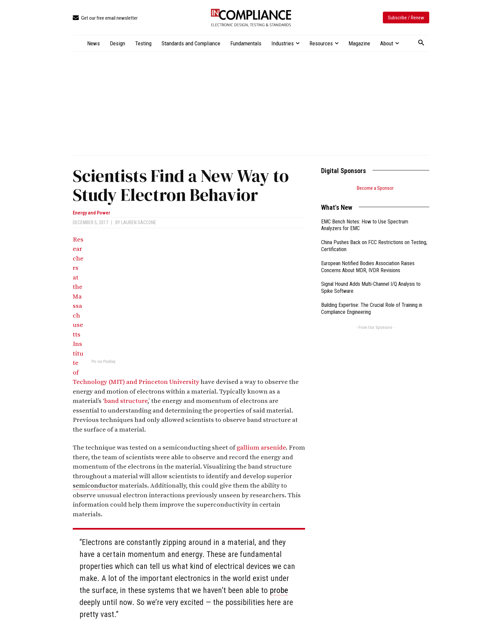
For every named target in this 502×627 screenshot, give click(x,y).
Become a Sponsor (375, 188)
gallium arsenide (261, 448)
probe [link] (279, 590)
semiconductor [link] (95, 486)
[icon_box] (105, 18)
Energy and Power (91, 212)
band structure (126, 401)
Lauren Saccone (138, 222)
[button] (421, 43)
